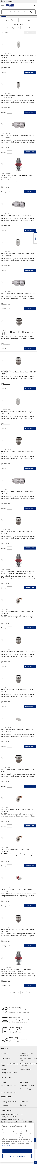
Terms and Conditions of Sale (9, 1065)
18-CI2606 (4, 609)
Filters (9, 20)
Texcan (18, 1048)
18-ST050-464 (6, 54)
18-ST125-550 (5, 927)
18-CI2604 (4, 807)
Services (23, 1105)
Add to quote (29, 72)
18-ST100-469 (5, 213)
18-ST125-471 (5, 490)
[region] (17, 1142)
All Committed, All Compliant (26, 1054)
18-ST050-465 (6, 94)
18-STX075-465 (6, 887)
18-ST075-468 (6, 410)
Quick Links (18, 1077)
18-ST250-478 (6, 292)
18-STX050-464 (6, 173)
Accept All (17, 1151)
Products (4, 1105)
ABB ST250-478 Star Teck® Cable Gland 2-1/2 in (18, 294)
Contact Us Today (15, 1008)
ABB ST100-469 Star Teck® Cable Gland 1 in (16, 215)
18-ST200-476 (6, 767)
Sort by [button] (26, 20)
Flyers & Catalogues (15, 1028)
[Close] (31, 1126)
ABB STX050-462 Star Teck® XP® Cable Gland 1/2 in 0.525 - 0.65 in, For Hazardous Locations (18, 573)
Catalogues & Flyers (8, 1102)
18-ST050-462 (6, 728)
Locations (4, 1089)
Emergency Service (27, 1085)
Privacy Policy (6, 1058)
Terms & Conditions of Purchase (28, 1065)
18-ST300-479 (6, 330)
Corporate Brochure (8, 1085)
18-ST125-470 (5, 133)
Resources (18, 1097)
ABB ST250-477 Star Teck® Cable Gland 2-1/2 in (18, 651)
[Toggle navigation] (2, 5)
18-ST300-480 (6, 450)
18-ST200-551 (5, 688)
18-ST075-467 (6, 252)
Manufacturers (25, 1069)
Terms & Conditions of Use (28, 1059)
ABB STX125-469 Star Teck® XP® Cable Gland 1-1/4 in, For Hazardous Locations (17, 970)
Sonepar (4, 1069)
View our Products (15, 1018)
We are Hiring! (13, 1038)
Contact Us (24, 1082)
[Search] (18, 11)
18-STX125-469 (6, 967)
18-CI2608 (4, 847)
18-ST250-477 (6, 649)
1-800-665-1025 (8, 1)
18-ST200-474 (6, 529)
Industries (24, 1102)
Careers (4, 1082)
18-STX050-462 (6, 569)
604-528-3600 (18, 1119)
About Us (4, 1053)
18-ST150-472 (5, 370)
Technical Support (27, 1089)
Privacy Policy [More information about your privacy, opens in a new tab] (6, 1145)
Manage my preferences (17, 1156)
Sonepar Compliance (9, 1072)
